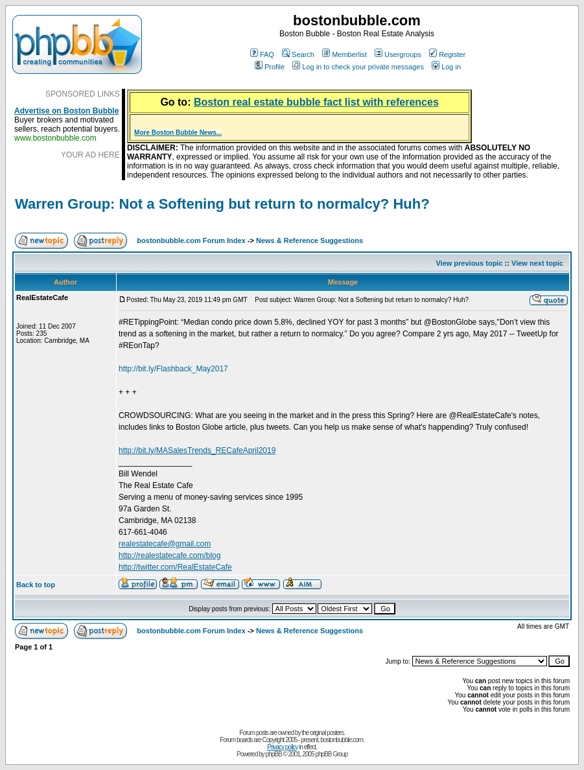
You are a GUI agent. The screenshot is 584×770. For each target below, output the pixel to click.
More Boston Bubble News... (178, 132)
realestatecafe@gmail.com (165, 543)
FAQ (262, 54)
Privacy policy (282, 747)
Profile (270, 67)
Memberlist (344, 54)
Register (447, 54)
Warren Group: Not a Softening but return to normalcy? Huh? (222, 204)
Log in (446, 67)
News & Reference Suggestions (309, 240)
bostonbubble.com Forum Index (191, 240)
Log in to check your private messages (358, 67)
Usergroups (398, 54)
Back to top (35, 585)
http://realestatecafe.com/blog (169, 555)
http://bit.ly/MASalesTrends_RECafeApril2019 (197, 450)
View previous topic (469, 263)
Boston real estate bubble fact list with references (316, 102)
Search (298, 54)
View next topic (537, 263)
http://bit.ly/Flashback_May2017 (173, 368)
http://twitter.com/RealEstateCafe (175, 567)
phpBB (274, 754)
